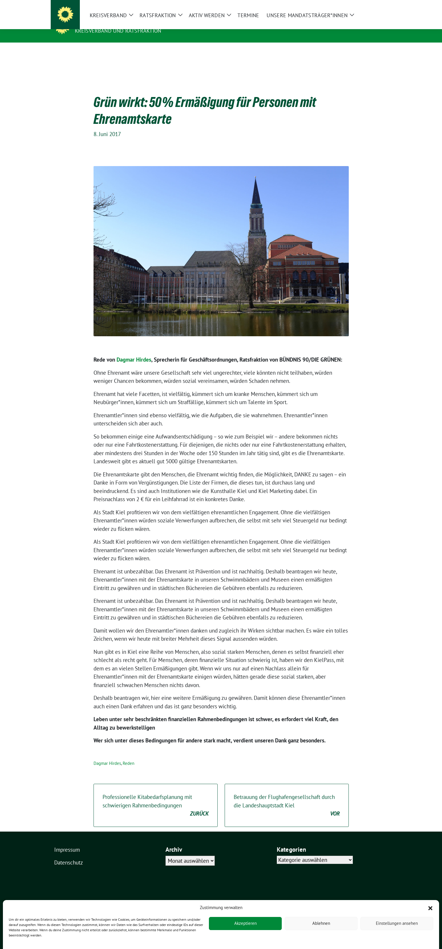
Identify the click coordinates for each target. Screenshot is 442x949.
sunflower (99, 914)
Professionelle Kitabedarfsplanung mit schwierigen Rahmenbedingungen (156, 796)
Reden (128, 754)
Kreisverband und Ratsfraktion (118, 30)
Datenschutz (68, 853)
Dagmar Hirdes (134, 350)
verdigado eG (155, 914)
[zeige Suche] (377, 5)
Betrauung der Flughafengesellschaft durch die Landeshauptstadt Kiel (287, 796)
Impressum (67, 840)
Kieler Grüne (95, 22)
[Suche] (369, 5)
